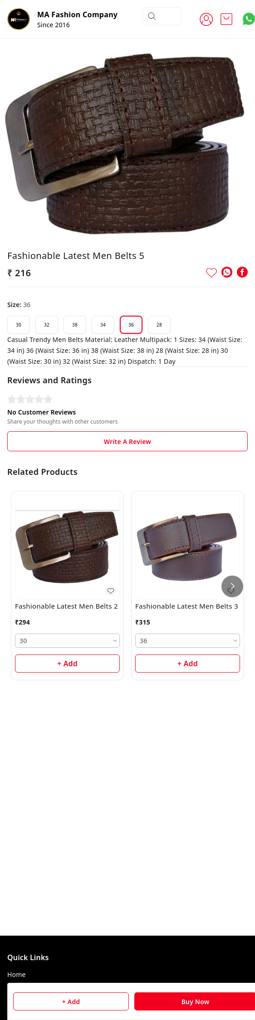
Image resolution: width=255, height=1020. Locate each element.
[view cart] (226, 19)
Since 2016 (53, 24)
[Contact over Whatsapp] (249, 19)
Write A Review (127, 434)
